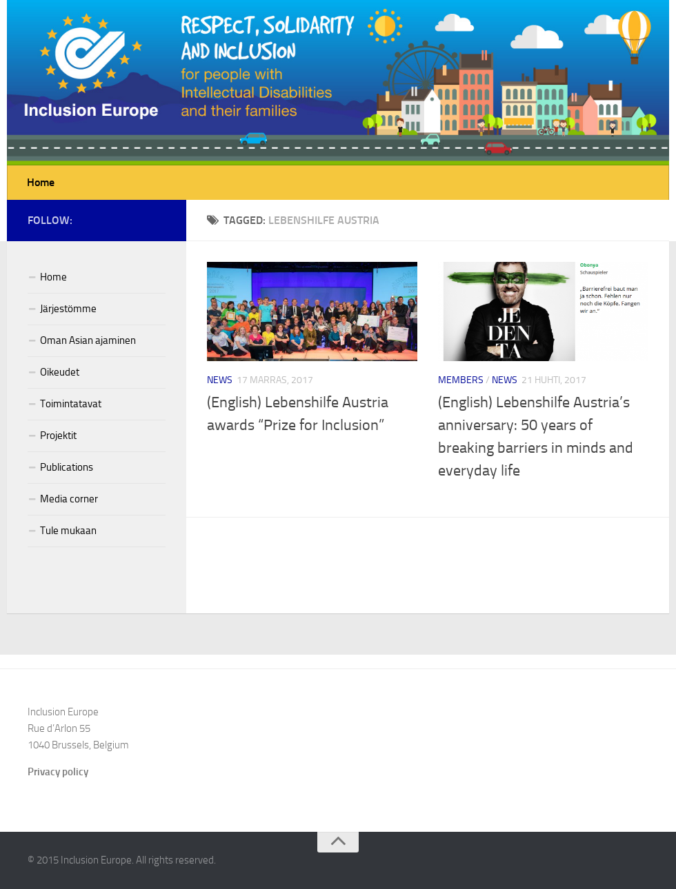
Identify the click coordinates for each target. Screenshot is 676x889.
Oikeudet (59, 372)
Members (461, 380)
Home (40, 182)
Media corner (69, 499)
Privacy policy (58, 772)
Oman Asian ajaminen (88, 340)
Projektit (58, 435)
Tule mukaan (68, 530)
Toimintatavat (70, 404)
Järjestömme (68, 309)
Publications (66, 467)
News (219, 380)
